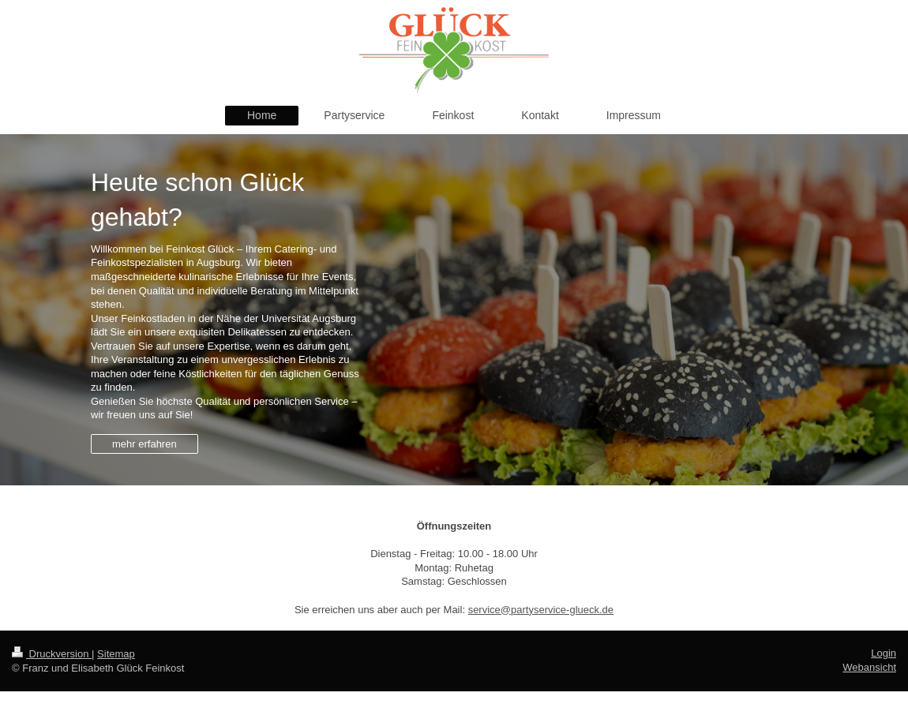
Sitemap (116, 654)
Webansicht (869, 667)
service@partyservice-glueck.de (540, 610)
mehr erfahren (144, 444)
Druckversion (52, 654)
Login (883, 653)
